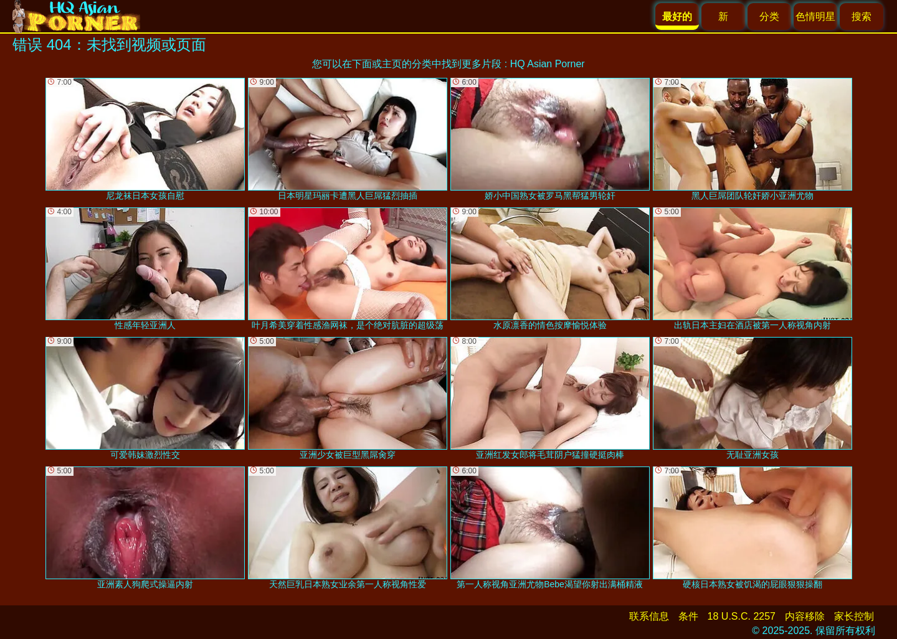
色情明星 (815, 16)
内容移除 (805, 616)
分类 (769, 16)
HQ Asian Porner (547, 64)
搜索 (861, 16)
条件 (688, 616)
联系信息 (649, 616)
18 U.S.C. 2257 (742, 616)
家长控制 (854, 616)
